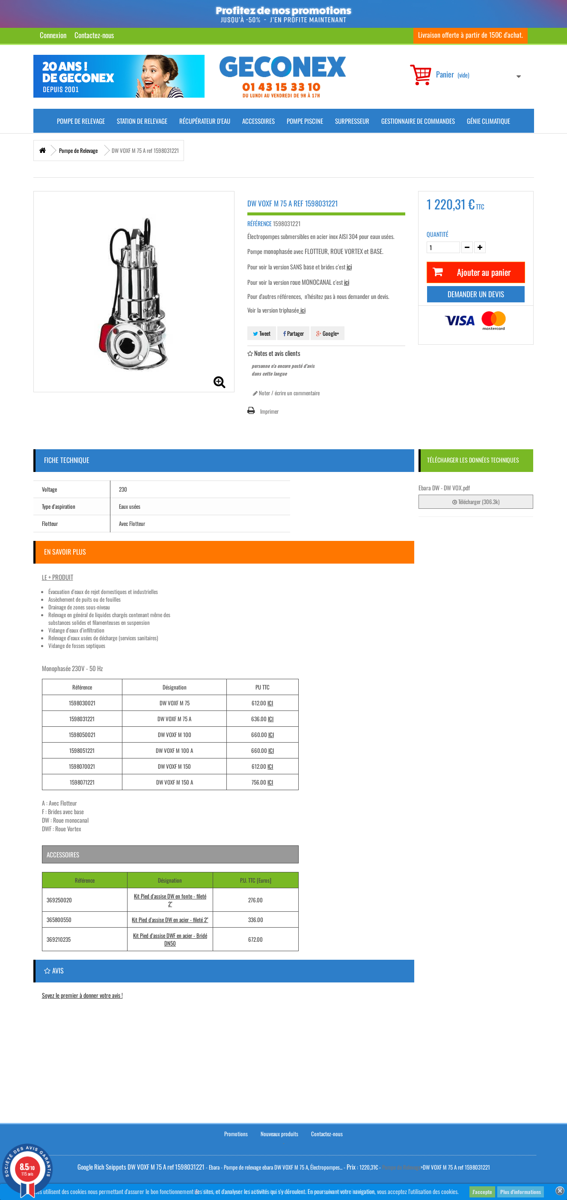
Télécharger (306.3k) (475, 501)
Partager (293, 333)
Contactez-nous (94, 35)
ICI (270, 703)
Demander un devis (476, 294)
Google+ (327, 333)
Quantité (437, 234)
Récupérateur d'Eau (204, 120)
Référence (259, 223)
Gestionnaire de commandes (418, 120)
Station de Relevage (142, 120)
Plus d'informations (520, 1191)
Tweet (261, 333)
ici (302, 309)
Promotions (236, 1132)
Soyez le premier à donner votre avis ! (82, 995)
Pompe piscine (305, 120)
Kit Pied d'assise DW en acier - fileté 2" (170, 919)
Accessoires (258, 120)
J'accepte (482, 1191)
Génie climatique (488, 120)
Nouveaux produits (279, 1132)
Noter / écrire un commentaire (286, 392)
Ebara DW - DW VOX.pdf (444, 487)
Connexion (53, 35)
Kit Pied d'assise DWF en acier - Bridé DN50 (170, 939)
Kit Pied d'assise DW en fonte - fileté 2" (170, 900)
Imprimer (269, 411)
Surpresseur (352, 120)
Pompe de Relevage (81, 120)
